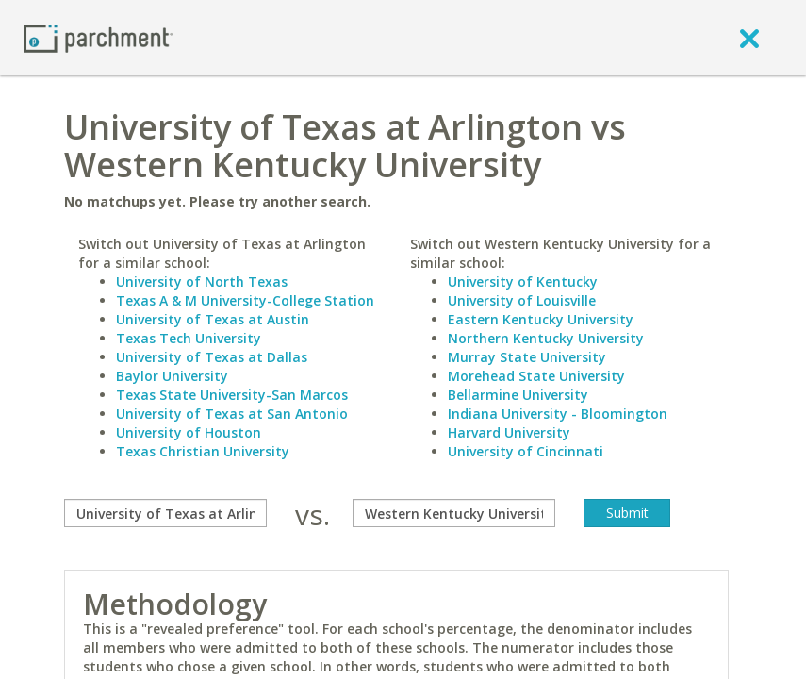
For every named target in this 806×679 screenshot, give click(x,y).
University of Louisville (522, 300)
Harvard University (509, 432)
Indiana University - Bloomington (557, 413)
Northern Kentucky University (546, 338)
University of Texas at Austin (212, 319)
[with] (454, 513)
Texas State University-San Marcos (232, 395)
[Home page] (98, 37)
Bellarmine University (518, 395)
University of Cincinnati (525, 451)
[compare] (165, 513)
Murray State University (527, 357)
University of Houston (188, 432)
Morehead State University (536, 376)
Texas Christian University (202, 451)
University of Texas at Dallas (211, 357)
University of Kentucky (523, 281)
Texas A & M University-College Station (245, 300)
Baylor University (172, 376)
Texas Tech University (188, 338)
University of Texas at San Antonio (232, 413)
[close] (749, 37)
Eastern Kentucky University (540, 319)
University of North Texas (202, 281)
